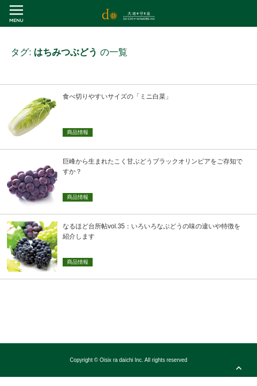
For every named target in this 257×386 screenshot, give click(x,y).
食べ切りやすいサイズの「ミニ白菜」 (117, 96)
